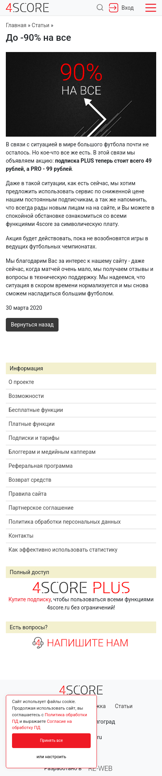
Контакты (21, 536)
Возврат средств (30, 480)
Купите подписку (30, 599)
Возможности (26, 396)
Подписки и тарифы (34, 438)
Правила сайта (28, 494)
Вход (121, 8)
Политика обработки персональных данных (65, 522)
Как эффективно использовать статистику (63, 550)
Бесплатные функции (36, 410)
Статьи (124, 706)
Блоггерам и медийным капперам (52, 452)
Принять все (51, 740)
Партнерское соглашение (41, 508)
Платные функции (32, 424)
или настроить (51, 756)
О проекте (21, 382)
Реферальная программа (40, 466)
